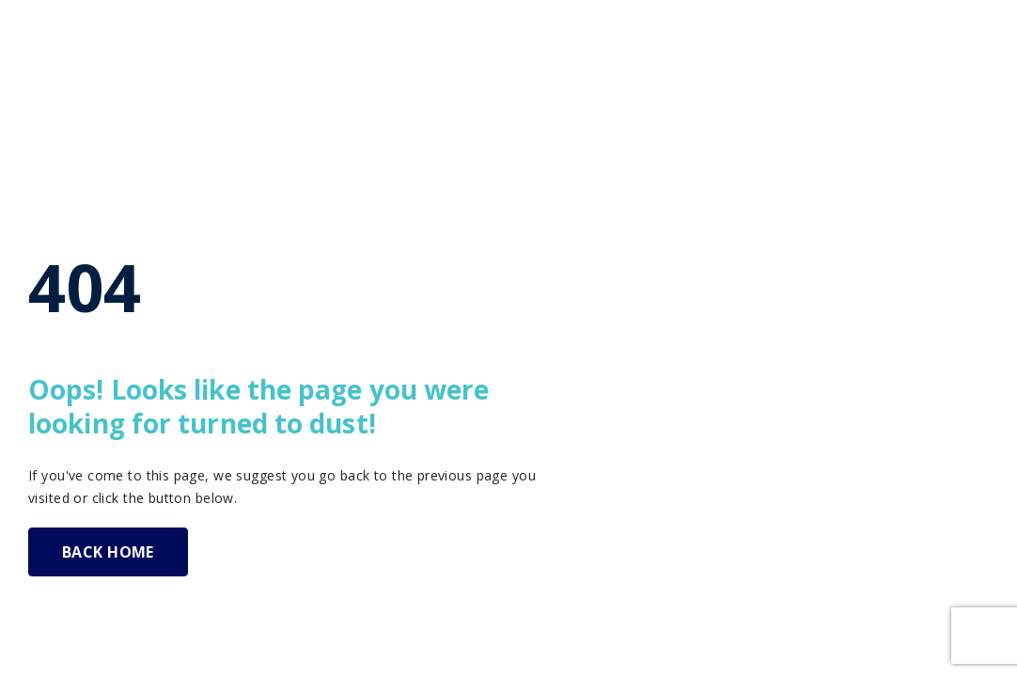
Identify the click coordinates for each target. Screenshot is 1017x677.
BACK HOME (108, 552)
